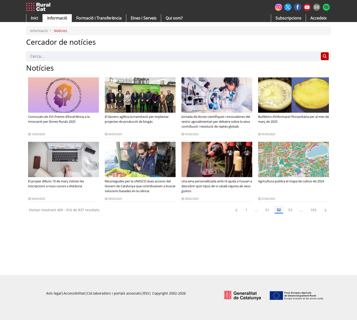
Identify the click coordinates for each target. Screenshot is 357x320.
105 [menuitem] (313, 210)
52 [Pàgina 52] (279, 210)
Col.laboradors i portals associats (114, 293)
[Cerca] (172, 56)
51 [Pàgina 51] (267, 210)
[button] (34, 18)
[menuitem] (99, 18)
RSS (146, 293)
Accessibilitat (74, 293)
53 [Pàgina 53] (290, 210)
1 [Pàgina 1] (246, 210)
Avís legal (54, 293)
